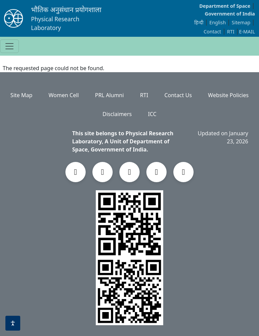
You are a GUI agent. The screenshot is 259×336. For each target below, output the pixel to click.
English (217, 22)
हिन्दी (198, 22)
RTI (231, 31)
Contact (213, 31)
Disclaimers (117, 114)
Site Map (21, 95)
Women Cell (64, 95)
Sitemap (242, 22)
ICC (152, 114)
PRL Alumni (109, 95)
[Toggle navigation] (9, 46)
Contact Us (178, 95)
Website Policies (228, 95)
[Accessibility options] (12, 323)
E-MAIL (247, 31)
